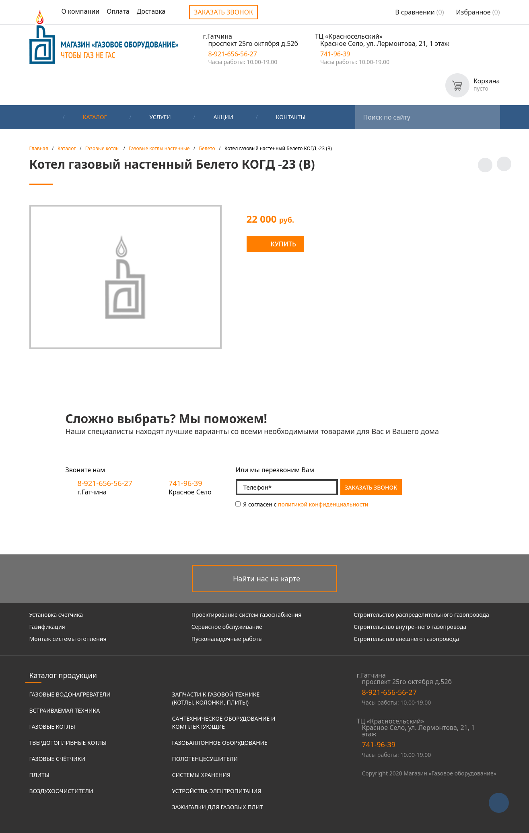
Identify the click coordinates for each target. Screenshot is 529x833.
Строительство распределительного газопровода (421, 614)
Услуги (160, 117)
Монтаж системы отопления (68, 639)
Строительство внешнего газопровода (406, 639)
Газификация (47, 626)
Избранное (478, 12)
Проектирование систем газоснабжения (246, 614)
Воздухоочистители (61, 791)
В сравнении (419, 12)
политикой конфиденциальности (323, 504)
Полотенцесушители (205, 759)
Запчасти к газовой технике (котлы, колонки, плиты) (216, 698)
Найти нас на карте (266, 578)
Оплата (118, 11)
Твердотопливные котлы (68, 742)
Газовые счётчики (57, 759)
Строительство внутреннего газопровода (410, 626)
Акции (223, 117)
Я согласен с (301, 504)
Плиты (39, 775)
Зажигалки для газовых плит (217, 807)
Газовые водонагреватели (70, 694)
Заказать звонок (223, 12)
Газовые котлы (52, 726)
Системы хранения (201, 775)
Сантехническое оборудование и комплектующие (224, 722)
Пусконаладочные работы (227, 639)
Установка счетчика (56, 614)
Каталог (95, 117)
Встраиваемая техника (64, 710)
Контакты (291, 117)
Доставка (151, 11)
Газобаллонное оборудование (220, 742)
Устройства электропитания (216, 791)
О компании (81, 11)
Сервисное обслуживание (226, 626)
